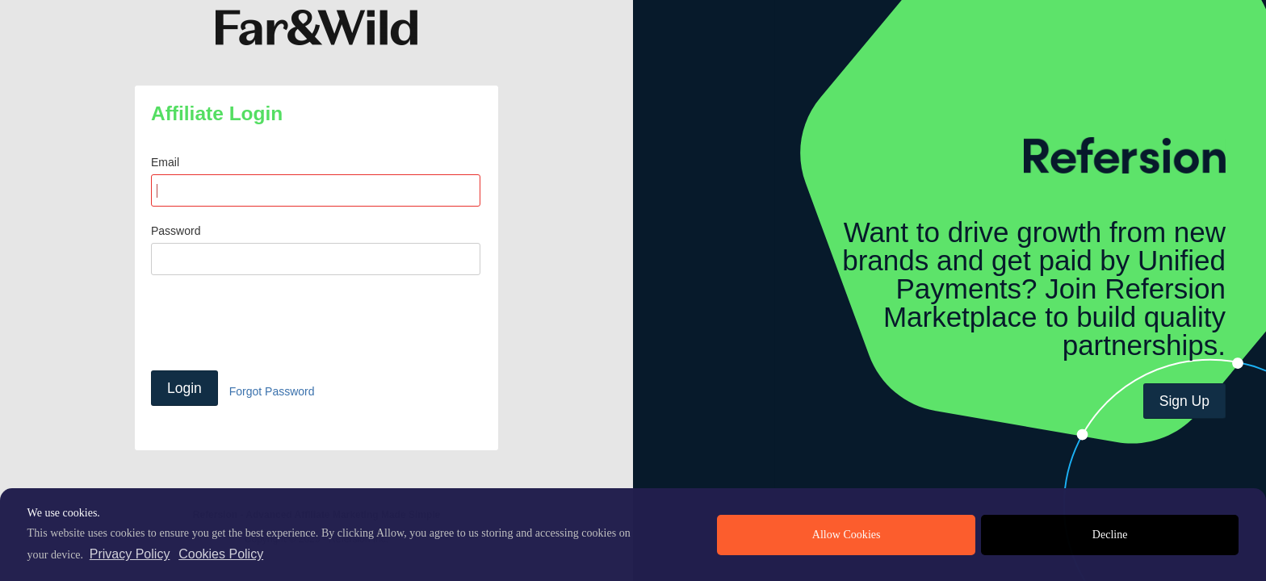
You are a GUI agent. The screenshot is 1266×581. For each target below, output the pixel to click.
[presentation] (273, 322)
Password (175, 230)
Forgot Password (272, 391)
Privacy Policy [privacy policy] (130, 554)
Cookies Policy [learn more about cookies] (220, 554)
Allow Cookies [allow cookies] (846, 535)
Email (165, 162)
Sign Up (1184, 401)
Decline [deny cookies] (1110, 535)
